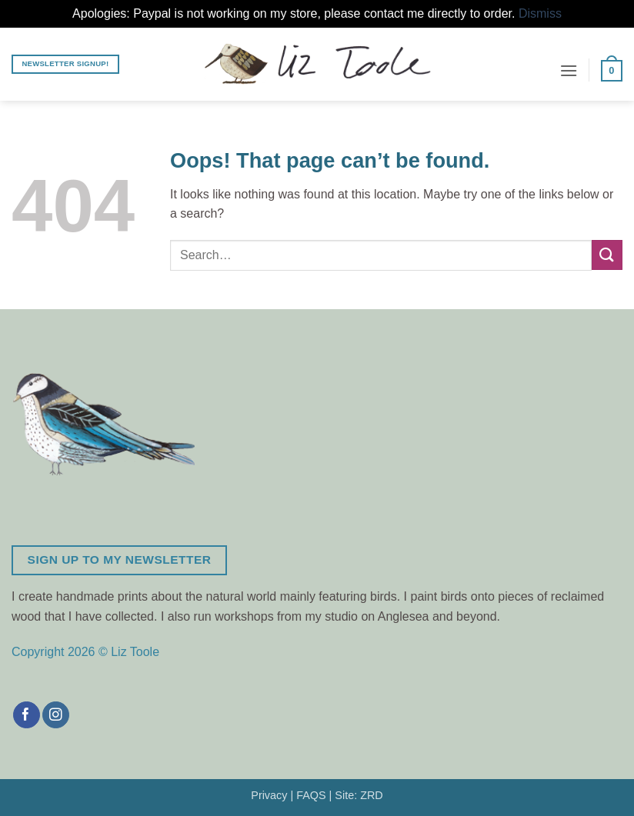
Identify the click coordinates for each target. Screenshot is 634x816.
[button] (568, 70)
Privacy (269, 795)
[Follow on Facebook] (26, 715)
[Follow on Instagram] (55, 715)
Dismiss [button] (540, 13)
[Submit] (607, 255)
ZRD (371, 795)
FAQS (310, 795)
